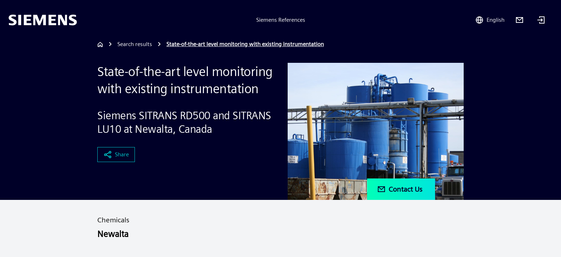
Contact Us (399, 189)
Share (116, 154)
